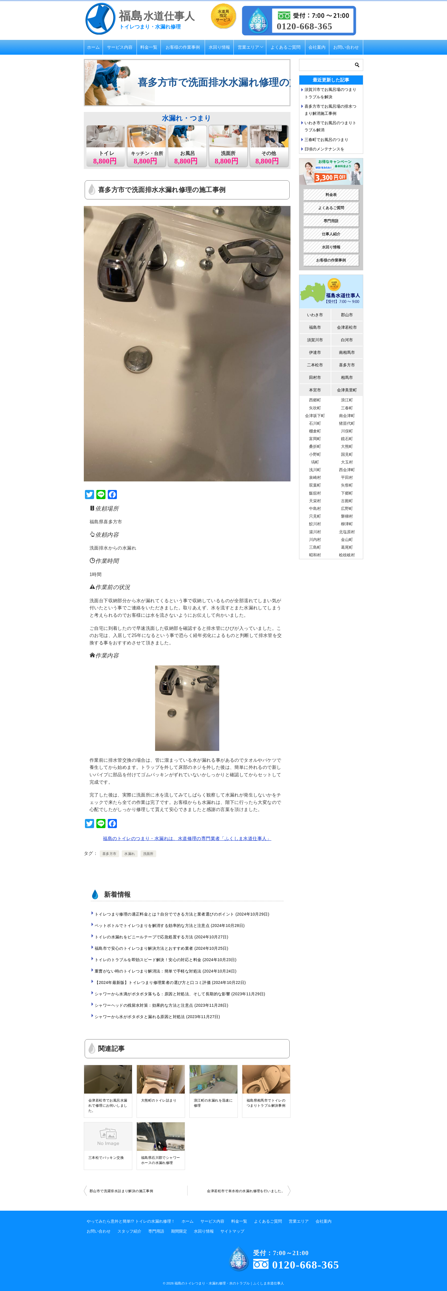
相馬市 (347, 377)
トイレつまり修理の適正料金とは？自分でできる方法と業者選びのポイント (182, 914)
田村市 (315, 377)
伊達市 (315, 352)
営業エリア (248, 47)
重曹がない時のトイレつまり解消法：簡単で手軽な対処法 (166, 971)
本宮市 (315, 390)
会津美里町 (347, 390)
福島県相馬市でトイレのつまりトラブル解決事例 (266, 1103)
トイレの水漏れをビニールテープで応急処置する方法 (161, 937)
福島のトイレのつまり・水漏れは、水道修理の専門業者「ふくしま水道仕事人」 (187, 838)
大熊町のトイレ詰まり (158, 1100)
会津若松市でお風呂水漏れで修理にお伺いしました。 (107, 1105)
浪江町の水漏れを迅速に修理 (213, 1103)
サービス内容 (120, 47)
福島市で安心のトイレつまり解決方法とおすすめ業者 (161, 948)
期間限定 (179, 1231)
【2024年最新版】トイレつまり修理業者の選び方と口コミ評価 (170, 982)
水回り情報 (219, 47)
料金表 (331, 195)
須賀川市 (315, 340)
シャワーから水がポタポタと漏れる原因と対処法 (157, 1016)
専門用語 (331, 221)
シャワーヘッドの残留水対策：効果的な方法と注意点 (161, 1005)
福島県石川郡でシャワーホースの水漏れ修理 (160, 1160)
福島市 (315, 327)
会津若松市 (347, 327)
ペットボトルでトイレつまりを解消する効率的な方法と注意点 (170, 925)
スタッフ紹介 (129, 1231)
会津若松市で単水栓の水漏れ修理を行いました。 (246, 1191)
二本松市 (315, 365)
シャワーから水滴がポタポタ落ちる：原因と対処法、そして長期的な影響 (180, 994)
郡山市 (347, 314)
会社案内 (317, 47)
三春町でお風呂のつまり (326, 139)
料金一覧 (148, 47)
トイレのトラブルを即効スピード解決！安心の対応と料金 (166, 959)
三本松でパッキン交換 (106, 1158)
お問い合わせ (346, 47)
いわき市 (315, 314)
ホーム (93, 47)
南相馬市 (347, 352)
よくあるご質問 (285, 47)
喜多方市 (109, 854)
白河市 (347, 340)
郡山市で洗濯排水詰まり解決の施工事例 (121, 1191)
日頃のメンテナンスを (324, 149)
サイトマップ (232, 1231)
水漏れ (129, 854)
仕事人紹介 (331, 234)
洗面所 (148, 854)
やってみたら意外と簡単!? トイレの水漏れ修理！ (131, 1221)
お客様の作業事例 (183, 47)
